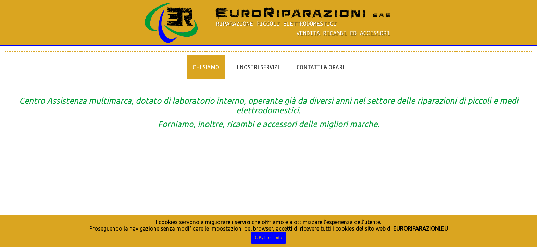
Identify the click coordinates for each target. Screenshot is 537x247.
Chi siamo (206, 67)
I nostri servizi (258, 67)
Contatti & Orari (320, 67)
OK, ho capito (268, 237)
